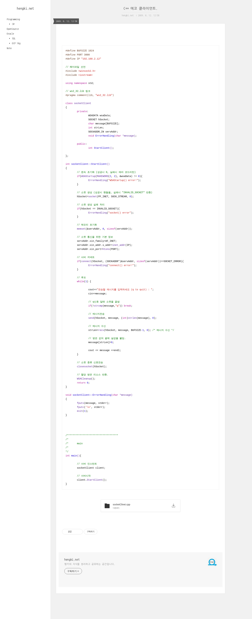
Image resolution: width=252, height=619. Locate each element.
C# (12, 24)
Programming (13, 19)
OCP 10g (15, 43)
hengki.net (25, 8)
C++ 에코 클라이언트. (141, 8)
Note (9, 48)
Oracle (10, 33)
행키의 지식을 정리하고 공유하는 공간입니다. (89, 564)
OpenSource (13, 29)
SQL (13, 38)
